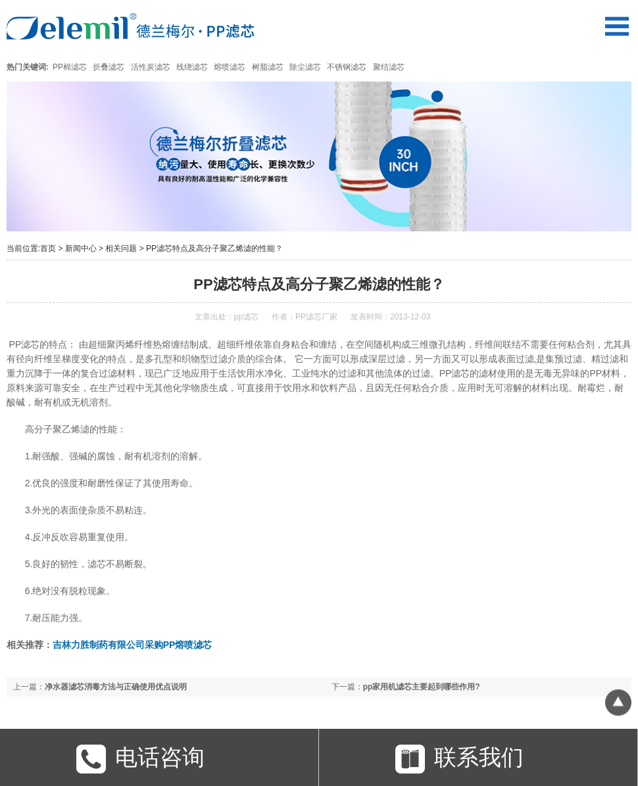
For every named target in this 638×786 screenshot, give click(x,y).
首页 (48, 248)
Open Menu (616, 26)
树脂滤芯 (267, 67)
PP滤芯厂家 (316, 316)
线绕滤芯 (192, 67)
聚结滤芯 (389, 67)
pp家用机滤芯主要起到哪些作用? (421, 686)
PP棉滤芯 (70, 67)
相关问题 (121, 248)
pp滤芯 (246, 316)
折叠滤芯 (108, 67)
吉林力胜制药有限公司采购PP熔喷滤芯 (132, 644)
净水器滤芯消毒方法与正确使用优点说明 (116, 686)
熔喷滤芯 (229, 67)
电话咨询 (140, 759)
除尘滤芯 (305, 67)
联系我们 (459, 759)
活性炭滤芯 (150, 67)
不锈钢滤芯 (346, 67)
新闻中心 (81, 248)
